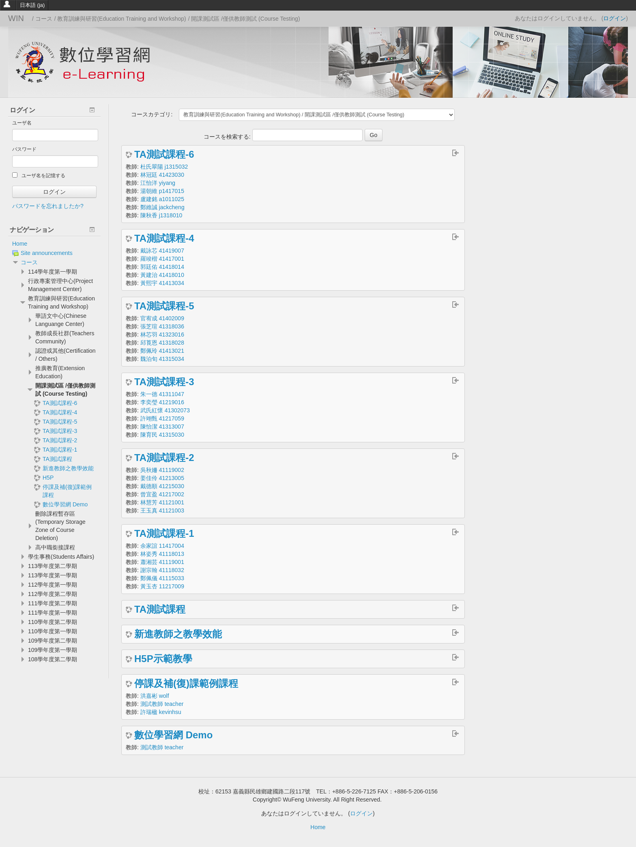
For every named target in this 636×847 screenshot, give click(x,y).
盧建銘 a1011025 (162, 199)
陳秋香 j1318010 (161, 215)
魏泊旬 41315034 (162, 359)
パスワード (24, 149)
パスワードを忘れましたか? (48, 206)
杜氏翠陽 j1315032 (164, 166)
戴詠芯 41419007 (162, 250)
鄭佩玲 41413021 (162, 350)
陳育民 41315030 (162, 434)
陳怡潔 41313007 (162, 426)
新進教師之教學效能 (178, 634)
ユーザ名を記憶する (38, 175)
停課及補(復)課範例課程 (186, 683)
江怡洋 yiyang (157, 183)
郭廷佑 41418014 (162, 267)
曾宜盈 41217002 (162, 494)
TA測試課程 (159, 609)
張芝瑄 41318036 (162, 326)
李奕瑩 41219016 (162, 402)
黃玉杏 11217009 (162, 586)
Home (19, 243)
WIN (16, 18)
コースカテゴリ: (151, 114)
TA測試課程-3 (164, 382)
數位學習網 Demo (173, 735)
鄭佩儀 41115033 (162, 578)
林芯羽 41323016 (162, 334)
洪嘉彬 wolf (154, 696)
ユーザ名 (22, 123)
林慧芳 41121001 (162, 502)
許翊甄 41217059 (162, 418)
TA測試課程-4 (164, 238)
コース (29, 262)
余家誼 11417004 (162, 546)
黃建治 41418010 (162, 275)
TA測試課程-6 (164, 154)
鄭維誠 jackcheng (162, 207)
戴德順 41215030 (162, 486)
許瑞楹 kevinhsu (160, 712)
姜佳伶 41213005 (162, 478)
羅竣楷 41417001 (162, 258)
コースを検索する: (228, 136)
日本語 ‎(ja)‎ (32, 5)
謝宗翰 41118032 (162, 570)
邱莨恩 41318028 (162, 342)
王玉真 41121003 (162, 510)
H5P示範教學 (163, 659)
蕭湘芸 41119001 (162, 562)
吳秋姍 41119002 (162, 470)
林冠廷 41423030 (162, 175)
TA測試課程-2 (164, 458)
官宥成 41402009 (162, 318)
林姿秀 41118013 (162, 554)
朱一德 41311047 (162, 394)
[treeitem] (54, 244)
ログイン (614, 18)
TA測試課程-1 (164, 533)
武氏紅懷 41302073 (165, 410)
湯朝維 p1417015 (162, 191)
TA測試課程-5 (164, 306)
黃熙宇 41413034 (162, 283)
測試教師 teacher (162, 704)
